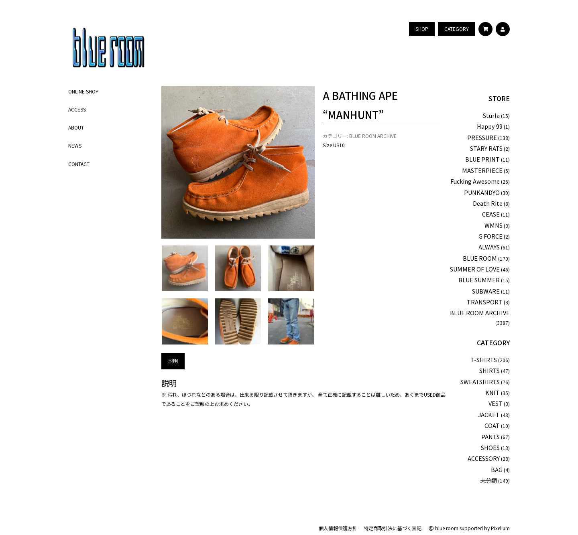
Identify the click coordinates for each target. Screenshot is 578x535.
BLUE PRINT (482, 159)
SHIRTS (489, 370)
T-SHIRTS (483, 359)
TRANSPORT (485, 302)
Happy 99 (490, 126)
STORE (499, 98)
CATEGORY (493, 342)
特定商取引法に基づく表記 (392, 528)
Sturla (491, 115)
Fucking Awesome (475, 181)
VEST (495, 403)
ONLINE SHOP (83, 91)
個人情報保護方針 (338, 528)
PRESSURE (482, 137)
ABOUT (76, 127)
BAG (497, 469)
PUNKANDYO (482, 192)
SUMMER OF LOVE (475, 269)
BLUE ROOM (480, 258)
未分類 (488, 480)
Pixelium (500, 528)
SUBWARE (486, 291)
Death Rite (488, 203)
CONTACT (79, 163)
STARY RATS (486, 148)
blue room (443, 528)
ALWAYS (489, 247)
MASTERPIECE (482, 170)
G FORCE (490, 236)
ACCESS (77, 109)
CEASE (491, 214)
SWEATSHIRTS (480, 381)
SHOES (490, 447)
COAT (492, 425)
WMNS (493, 225)
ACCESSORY (484, 458)
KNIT (492, 392)
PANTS (490, 436)
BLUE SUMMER (479, 280)
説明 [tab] (173, 360)
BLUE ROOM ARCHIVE (373, 135)
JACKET (489, 414)
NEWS (74, 145)
